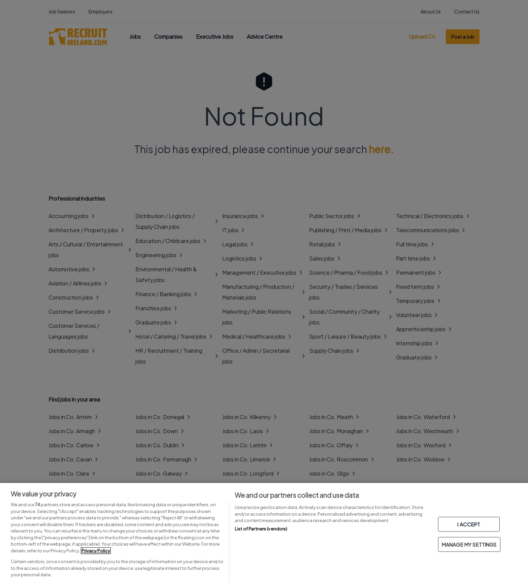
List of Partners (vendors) (261, 528)
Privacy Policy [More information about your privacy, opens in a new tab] (95, 550)
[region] (264, 534)
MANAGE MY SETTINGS (469, 544)
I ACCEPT (468, 524)
